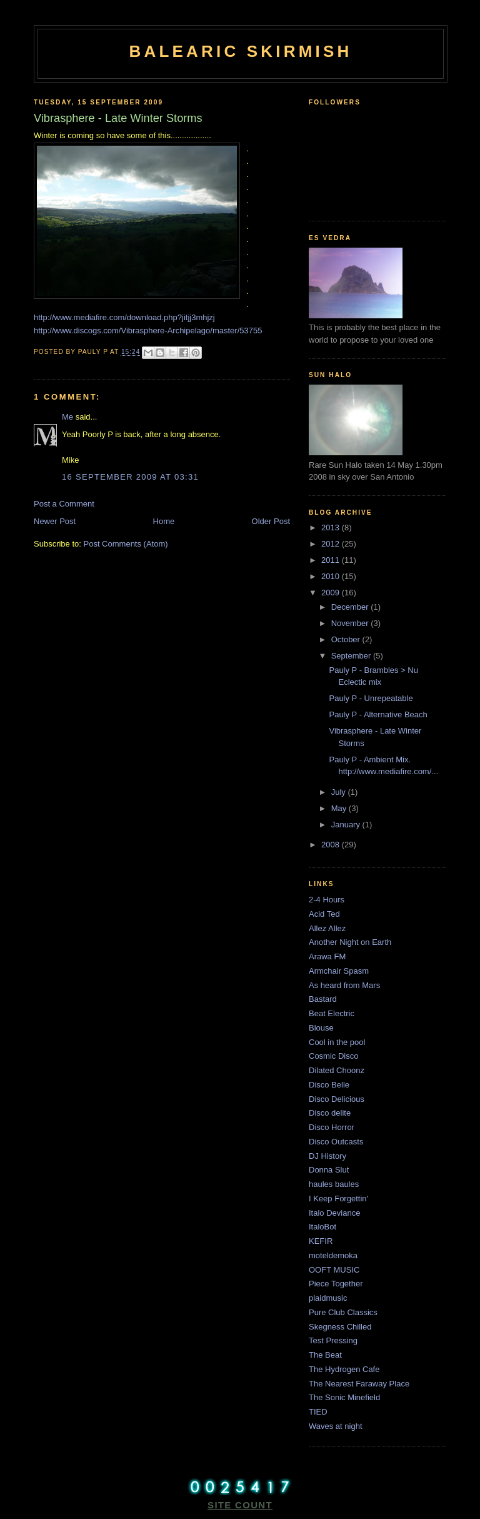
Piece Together (336, 1283)
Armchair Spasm (339, 971)
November (351, 623)
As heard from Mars (344, 985)
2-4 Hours (326, 899)
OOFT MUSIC (334, 1269)
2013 (331, 527)
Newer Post (55, 521)
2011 (331, 560)
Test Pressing (333, 1340)
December (351, 607)
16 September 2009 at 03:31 (130, 477)
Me (67, 416)
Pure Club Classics (343, 1312)
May (340, 808)
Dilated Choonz (336, 1070)
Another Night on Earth (350, 942)
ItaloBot (322, 1226)
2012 (331, 543)
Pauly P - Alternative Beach (378, 714)
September (352, 655)
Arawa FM (327, 956)
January (346, 824)
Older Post (271, 521)
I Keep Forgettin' (338, 1198)
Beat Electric (331, 1013)
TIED (318, 1411)
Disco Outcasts (336, 1141)
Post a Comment (64, 503)
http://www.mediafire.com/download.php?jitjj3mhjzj (124, 317)
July (339, 792)
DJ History (327, 1156)
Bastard (323, 999)
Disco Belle (329, 1084)
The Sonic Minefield (344, 1397)
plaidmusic (328, 1298)
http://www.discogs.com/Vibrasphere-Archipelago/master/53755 (148, 330)
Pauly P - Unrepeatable (370, 698)
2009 (331, 592)
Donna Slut (329, 1169)
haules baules (334, 1184)
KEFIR (320, 1241)
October (346, 639)
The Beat (325, 1355)
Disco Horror (331, 1127)
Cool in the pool (337, 1042)
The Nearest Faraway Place (359, 1383)
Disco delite (330, 1113)
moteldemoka (333, 1255)
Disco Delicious (336, 1099)
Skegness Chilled (340, 1326)
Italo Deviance (334, 1213)
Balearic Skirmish (240, 51)
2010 (331, 576)
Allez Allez (327, 928)
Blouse (321, 1027)
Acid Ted (324, 914)
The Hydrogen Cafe (344, 1369)
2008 (331, 844)
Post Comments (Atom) (126, 543)
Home (164, 521)
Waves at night (335, 1426)
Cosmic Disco (333, 1056)
